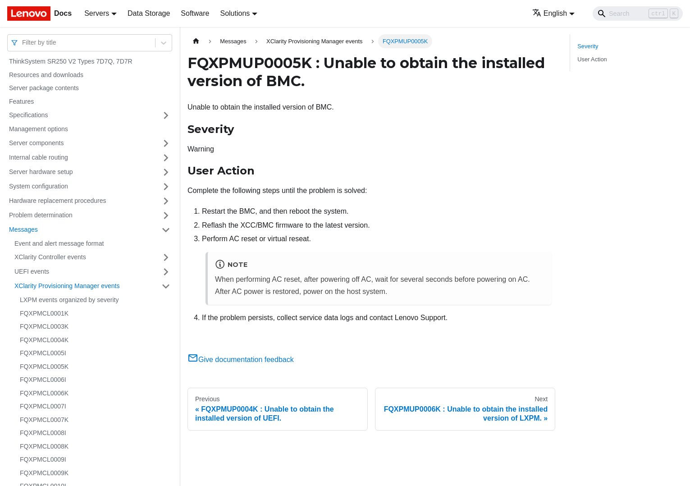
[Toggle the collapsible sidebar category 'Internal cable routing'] (166, 158)
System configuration (38, 186)
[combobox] (23, 42)
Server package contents (44, 88)
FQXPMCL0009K (44, 473)
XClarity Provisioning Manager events (66, 285)
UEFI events (31, 271)
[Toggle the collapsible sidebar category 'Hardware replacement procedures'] (166, 201)
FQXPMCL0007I (43, 406)
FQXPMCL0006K (44, 393)
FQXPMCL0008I (43, 432)
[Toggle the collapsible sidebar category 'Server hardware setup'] (166, 172)
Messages (23, 229)
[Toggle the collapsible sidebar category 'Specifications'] (166, 115)
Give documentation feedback (240, 359)
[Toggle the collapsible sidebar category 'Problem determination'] (166, 215)
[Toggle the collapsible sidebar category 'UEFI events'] (166, 272)
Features (21, 101)
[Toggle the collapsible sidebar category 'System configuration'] (166, 186)
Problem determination (41, 215)
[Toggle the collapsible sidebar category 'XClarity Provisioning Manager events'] (166, 286)
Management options (38, 129)
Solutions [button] (235, 13)
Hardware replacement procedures (57, 200)
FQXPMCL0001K (44, 313)
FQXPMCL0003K (44, 326)
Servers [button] (96, 13)
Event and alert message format (59, 243)
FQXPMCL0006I (43, 379)
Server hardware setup (41, 171)
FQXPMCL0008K (44, 446)
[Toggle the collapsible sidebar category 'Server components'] (166, 143)
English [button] (549, 13)
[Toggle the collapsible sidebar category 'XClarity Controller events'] (166, 257)
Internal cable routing (38, 157)
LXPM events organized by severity (69, 299)
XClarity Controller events (50, 257)
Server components (36, 143)
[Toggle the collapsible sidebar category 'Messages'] (166, 230)
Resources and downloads (46, 74)
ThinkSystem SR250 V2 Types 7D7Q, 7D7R (71, 61)
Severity (587, 46)
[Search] (638, 13)
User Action (592, 59)
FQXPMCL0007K (44, 419)
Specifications (28, 115)
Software (195, 13)
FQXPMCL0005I (43, 353)
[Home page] (196, 41)
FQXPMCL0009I (43, 459)
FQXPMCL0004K (44, 340)
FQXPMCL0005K (44, 366)
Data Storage (149, 13)
